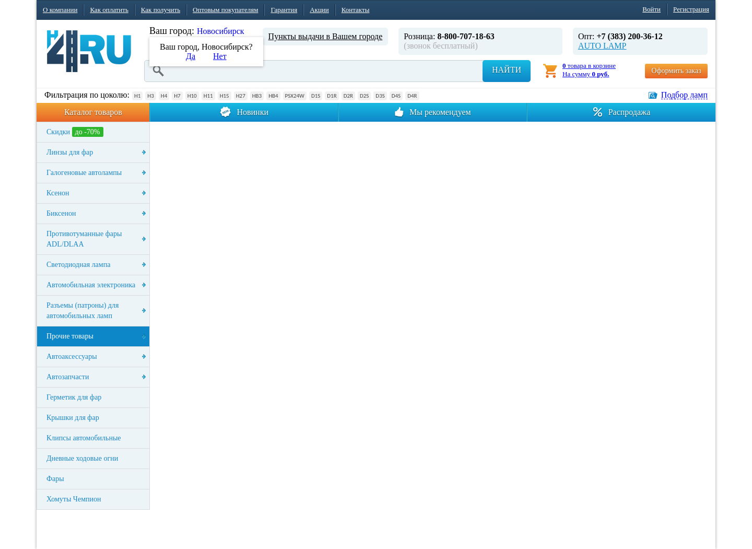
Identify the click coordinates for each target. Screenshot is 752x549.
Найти (506, 69)
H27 (240, 95)
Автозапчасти (67, 377)
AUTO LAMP (602, 45)
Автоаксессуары (71, 356)
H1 (137, 95)
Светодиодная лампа (78, 264)
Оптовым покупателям (225, 10)
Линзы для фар (69, 152)
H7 (177, 95)
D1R (331, 95)
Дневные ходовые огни (82, 458)
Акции (319, 10)
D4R (412, 95)
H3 (150, 95)
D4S (396, 95)
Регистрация (691, 9)
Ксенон (57, 193)
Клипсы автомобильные (83, 438)
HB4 (273, 95)
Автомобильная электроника (90, 285)
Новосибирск (220, 31)
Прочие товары (69, 336)
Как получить (160, 10)
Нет (220, 56)
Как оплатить (109, 10)
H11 (208, 95)
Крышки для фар (72, 418)
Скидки (74, 132)
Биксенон (61, 213)
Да (190, 56)
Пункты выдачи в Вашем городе (325, 36)
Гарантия (284, 10)
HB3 (257, 95)
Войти (651, 9)
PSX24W (294, 95)
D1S (315, 95)
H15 (224, 95)
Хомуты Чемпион (73, 499)
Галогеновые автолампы (84, 173)
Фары (55, 479)
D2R (348, 95)
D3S (379, 95)
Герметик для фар (73, 397)
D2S (364, 95)
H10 (192, 95)
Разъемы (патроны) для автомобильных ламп (82, 310)
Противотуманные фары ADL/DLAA (84, 239)
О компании (60, 10)
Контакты (356, 10)
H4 (164, 95)
